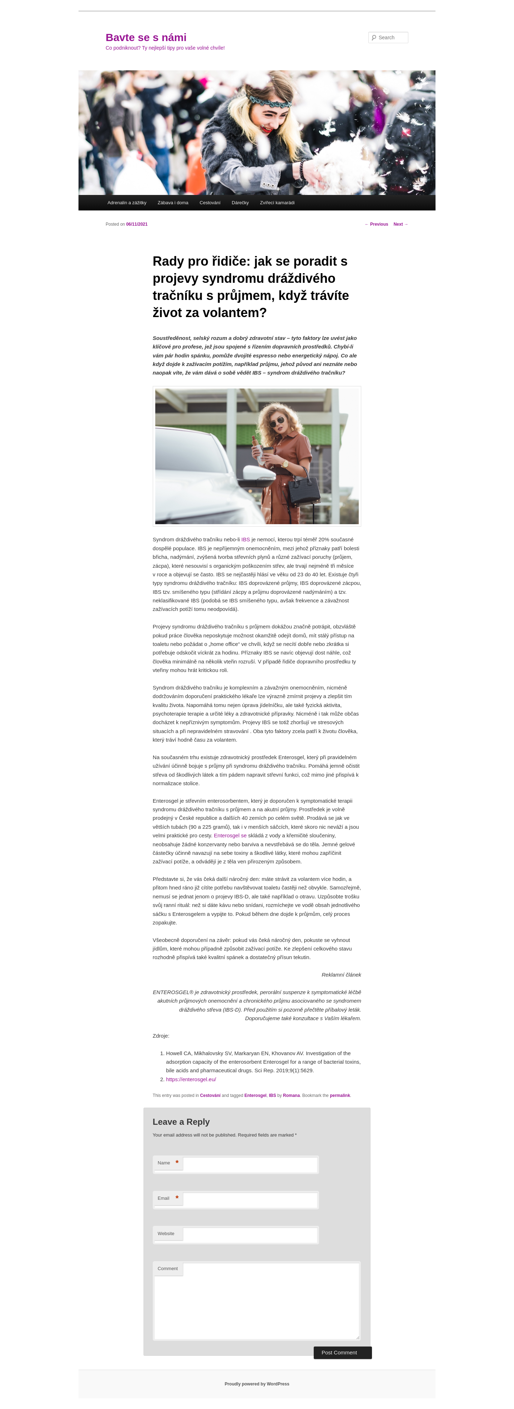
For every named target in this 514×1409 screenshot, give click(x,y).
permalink (340, 1095)
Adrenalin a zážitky (126, 202)
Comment (168, 1268)
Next (401, 224)
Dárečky (240, 202)
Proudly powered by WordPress (257, 1384)
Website (166, 1233)
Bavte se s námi (146, 37)
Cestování (210, 202)
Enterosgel (256, 1095)
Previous (376, 224)
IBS (272, 1095)
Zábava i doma (173, 202)
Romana (291, 1095)
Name (168, 1163)
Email (168, 1198)
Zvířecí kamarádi (277, 202)
